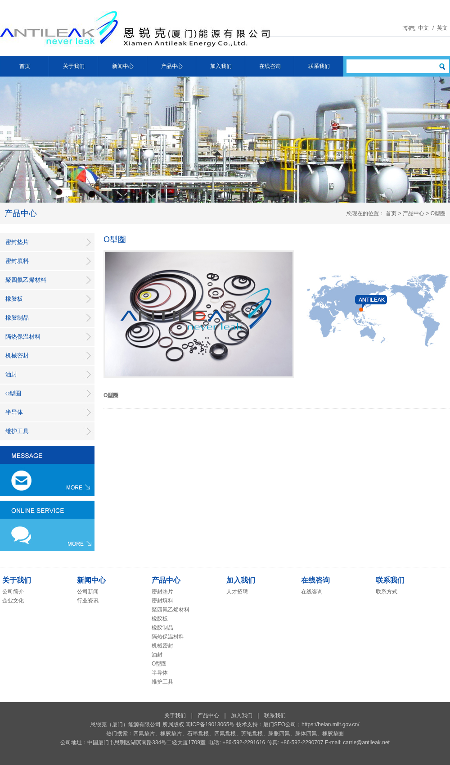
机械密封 (17, 355)
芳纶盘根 (252, 733)
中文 (423, 28)
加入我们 (221, 66)
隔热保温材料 (22, 336)
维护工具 (17, 431)
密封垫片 (17, 242)
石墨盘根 (198, 733)
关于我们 (74, 66)
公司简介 (13, 591)
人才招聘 (237, 591)
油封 (11, 374)
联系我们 (319, 66)
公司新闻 (88, 591)
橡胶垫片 (171, 733)
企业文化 (13, 601)
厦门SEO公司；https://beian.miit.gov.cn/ (311, 724)
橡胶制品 (17, 317)
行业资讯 (88, 601)
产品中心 (172, 66)
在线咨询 (270, 66)
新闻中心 (123, 66)
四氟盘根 (225, 733)
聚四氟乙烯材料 (25, 279)
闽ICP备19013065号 (209, 724)
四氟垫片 (144, 733)
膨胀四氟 (279, 733)
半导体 (14, 412)
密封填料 (17, 261)
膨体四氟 (306, 733)
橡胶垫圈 (333, 733)
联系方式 (386, 591)
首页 (24, 66)
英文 (442, 28)
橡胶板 (14, 298)
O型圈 (13, 393)
